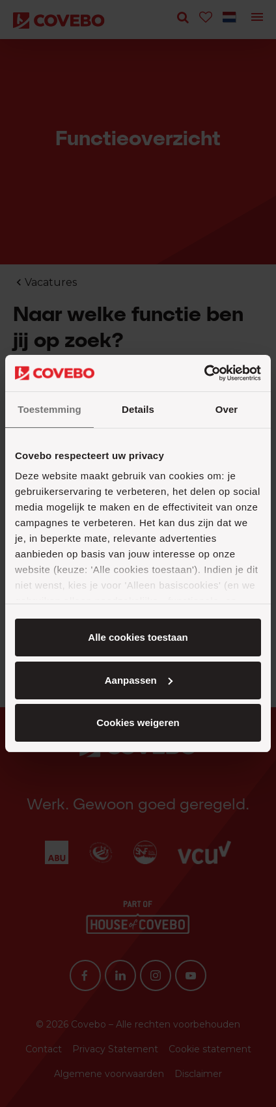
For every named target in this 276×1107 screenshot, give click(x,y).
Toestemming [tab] (49, 409)
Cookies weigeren (138, 722)
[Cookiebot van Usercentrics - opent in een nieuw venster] (204, 373)
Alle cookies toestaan (137, 637)
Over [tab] (226, 409)
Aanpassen (138, 680)
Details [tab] (138, 409)
